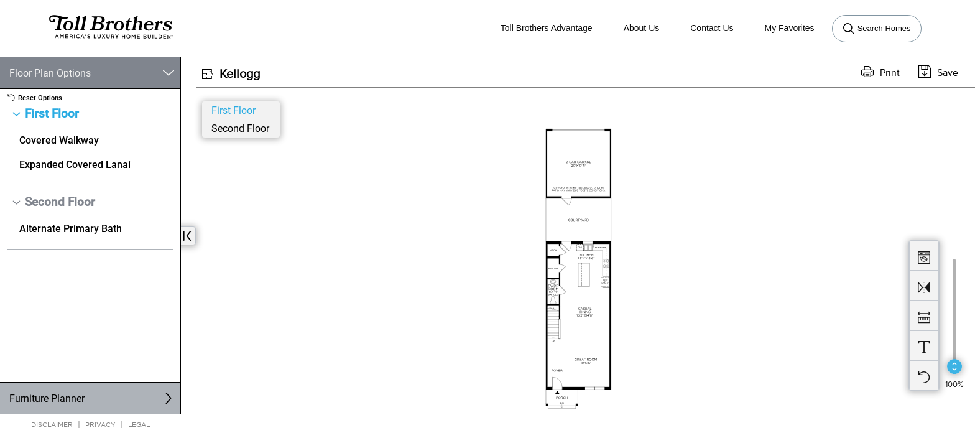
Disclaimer (52, 424)
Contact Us (711, 28)
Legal (139, 424)
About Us (642, 28)
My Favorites (790, 28)
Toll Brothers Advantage (547, 28)
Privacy (100, 424)
